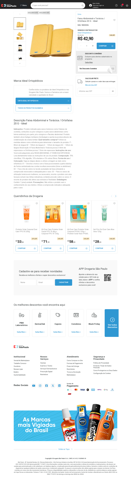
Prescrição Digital (46, 371)
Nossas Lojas (18, 369)
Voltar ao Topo (65, 449)
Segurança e (105, 358)
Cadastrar (63, 282)
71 (45, 241)
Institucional (19, 357)
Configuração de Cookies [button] (102, 373)
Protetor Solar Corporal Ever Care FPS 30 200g (26, 230)
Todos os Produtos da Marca (43, 108)
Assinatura (44, 374)
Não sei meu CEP (91, 85)
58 (71, 241)
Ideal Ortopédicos (85, 33)
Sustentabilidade (20, 375)
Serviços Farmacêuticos (48, 369)
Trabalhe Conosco (20, 363)
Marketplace (71, 375)
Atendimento (73, 357)
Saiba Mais (89, 62)
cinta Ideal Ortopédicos (43, 101)
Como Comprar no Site (75, 360)
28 (97, 241)
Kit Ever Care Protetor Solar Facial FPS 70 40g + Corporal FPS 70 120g (52, 231)
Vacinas (43, 363)
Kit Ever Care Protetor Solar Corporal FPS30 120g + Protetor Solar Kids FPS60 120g (78, 231)
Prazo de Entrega (73, 366)
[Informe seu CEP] (94, 91)
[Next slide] (115, 196)
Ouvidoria (17, 366)
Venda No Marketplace (22, 360)
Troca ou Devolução (74, 372)
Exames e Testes (46, 366)
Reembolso (71, 369)
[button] (20, 24)
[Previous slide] (111, 196)
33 (20, 241)
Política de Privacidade (101, 363)
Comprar (106, 46)
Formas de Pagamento (75, 363)
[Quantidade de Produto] (87, 46)
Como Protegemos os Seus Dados (105, 370)
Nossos (52, 358)
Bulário (16, 372)
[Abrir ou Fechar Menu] (23, 5)
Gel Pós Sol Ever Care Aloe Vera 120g (103, 230)
